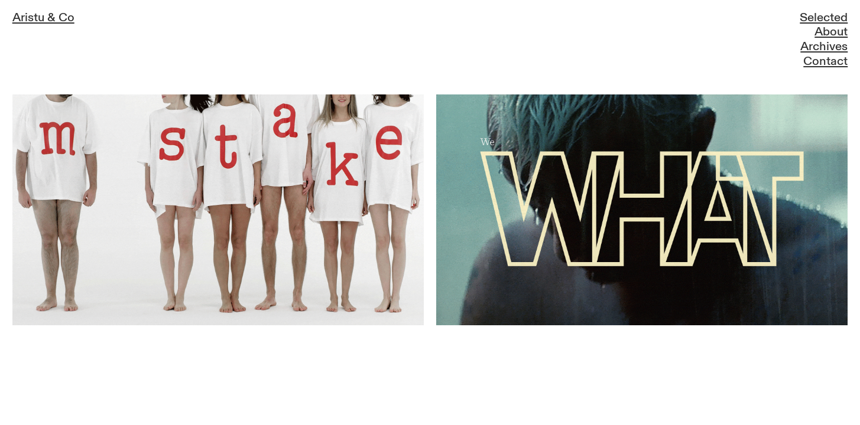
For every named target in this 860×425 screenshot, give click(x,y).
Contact (825, 61)
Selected (824, 17)
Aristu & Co (43, 17)
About (831, 32)
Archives (824, 46)
